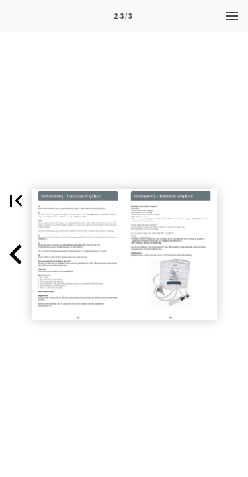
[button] (16, 254)
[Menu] (232, 16)
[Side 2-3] (123, 16)
